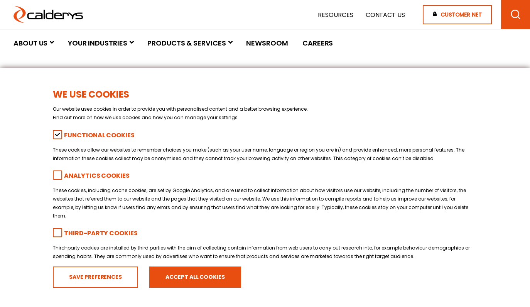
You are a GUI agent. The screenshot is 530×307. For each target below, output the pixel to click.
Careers (317, 43)
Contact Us (385, 14)
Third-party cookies (100, 233)
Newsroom (267, 43)
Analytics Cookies (96, 175)
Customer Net (461, 15)
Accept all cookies (194, 277)
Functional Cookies (99, 135)
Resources (335, 14)
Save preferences (95, 277)
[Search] (515, 14)
